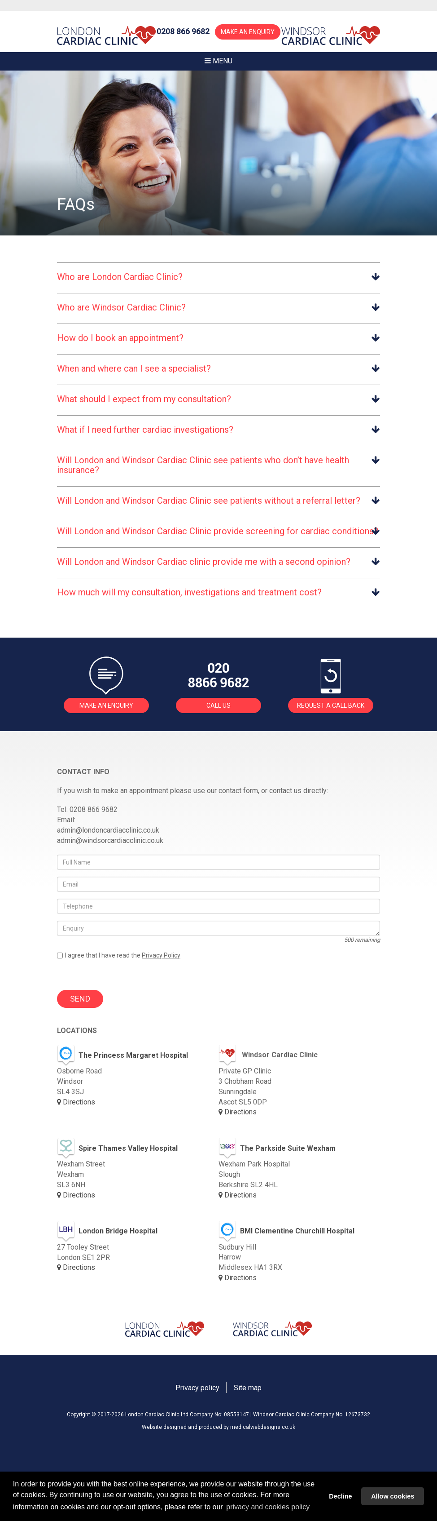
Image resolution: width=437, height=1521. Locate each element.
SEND (80, 998)
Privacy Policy (161, 955)
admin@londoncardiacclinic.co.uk (108, 830)
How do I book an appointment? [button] (120, 338)
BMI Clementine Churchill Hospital (286, 1231)
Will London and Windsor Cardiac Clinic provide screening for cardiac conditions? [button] (217, 531)
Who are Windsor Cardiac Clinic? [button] (121, 307)
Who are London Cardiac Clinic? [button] (120, 277)
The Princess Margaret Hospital (122, 1055)
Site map (248, 1388)
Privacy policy (197, 1388)
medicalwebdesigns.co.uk (262, 1427)
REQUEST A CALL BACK (330, 705)
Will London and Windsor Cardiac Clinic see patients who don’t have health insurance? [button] (203, 465)
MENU (218, 61)
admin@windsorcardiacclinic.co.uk (110, 840)
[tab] (218, 276)
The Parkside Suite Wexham (277, 1148)
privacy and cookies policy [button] (268, 1507)
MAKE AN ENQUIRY (248, 31)
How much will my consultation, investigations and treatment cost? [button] (189, 592)
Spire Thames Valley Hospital (117, 1148)
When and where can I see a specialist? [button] (134, 368)
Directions (76, 1102)
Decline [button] (340, 1496)
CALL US (218, 705)
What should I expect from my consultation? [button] (144, 399)
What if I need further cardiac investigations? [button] (145, 430)
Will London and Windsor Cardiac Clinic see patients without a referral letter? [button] (208, 501)
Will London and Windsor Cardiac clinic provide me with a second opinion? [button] (203, 562)
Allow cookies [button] (392, 1496)
